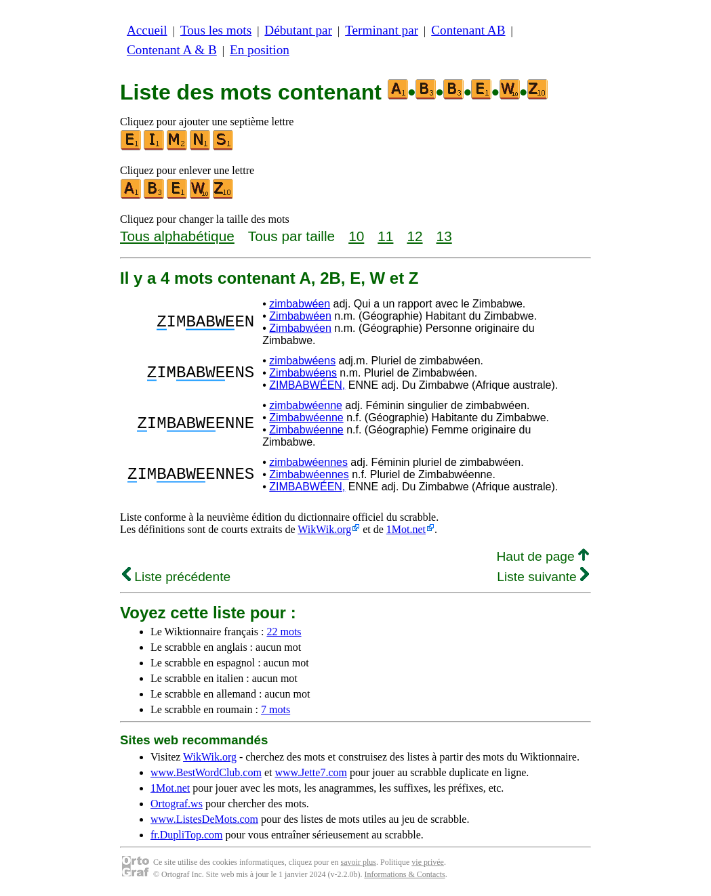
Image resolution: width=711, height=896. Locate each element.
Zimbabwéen (300, 316)
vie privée (427, 862)
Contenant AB (468, 30)
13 (444, 236)
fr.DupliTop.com (186, 834)
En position (259, 50)
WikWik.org (324, 529)
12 (414, 236)
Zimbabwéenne (306, 417)
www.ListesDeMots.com (204, 819)
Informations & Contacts (404, 874)
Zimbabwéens (303, 373)
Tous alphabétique (177, 236)
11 (385, 236)
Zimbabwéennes (308, 474)
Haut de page (542, 556)
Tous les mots (215, 30)
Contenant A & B (172, 50)
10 (356, 236)
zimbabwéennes (308, 462)
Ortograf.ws (176, 803)
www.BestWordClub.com (206, 772)
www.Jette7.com (311, 772)
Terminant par (381, 30)
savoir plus (358, 862)
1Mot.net (406, 529)
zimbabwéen (299, 304)
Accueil (147, 30)
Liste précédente (176, 577)
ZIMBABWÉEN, (307, 385)
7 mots (275, 709)
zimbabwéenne (305, 405)
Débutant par (298, 30)
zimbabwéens (302, 360)
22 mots (283, 631)
